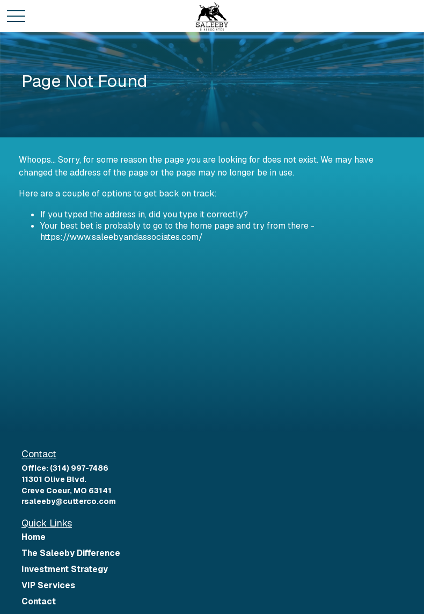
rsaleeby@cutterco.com (68, 501)
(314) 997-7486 (79, 468)
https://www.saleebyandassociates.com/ (121, 237)
